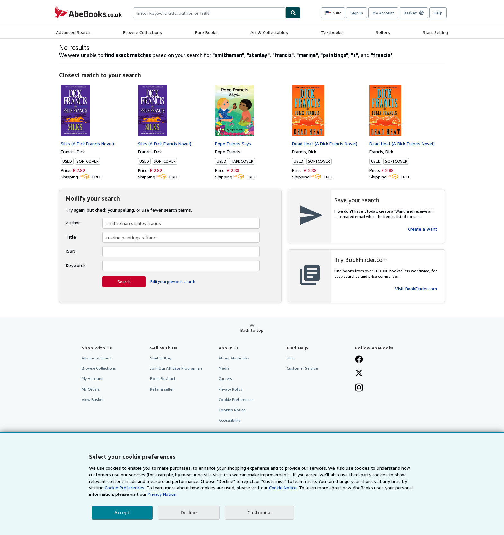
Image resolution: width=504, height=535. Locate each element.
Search (124, 281)
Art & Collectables (269, 32)
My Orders (91, 389)
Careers (225, 378)
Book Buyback (163, 378)
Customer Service (302, 368)
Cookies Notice (232, 409)
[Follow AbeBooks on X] (359, 373)
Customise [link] (259, 512)
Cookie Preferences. (125, 487)
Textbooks (332, 32)
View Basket (93, 399)
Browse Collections (142, 32)
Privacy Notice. (162, 494)
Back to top (252, 330)
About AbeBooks (234, 358)
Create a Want (422, 228)
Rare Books (206, 32)
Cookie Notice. (283, 487)
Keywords (76, 265)
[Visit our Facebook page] (359, 360)
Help (438, 12)
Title (71, 237)
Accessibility (229, 420)
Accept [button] (122, 512)
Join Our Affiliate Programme (176, 368)
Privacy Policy (231, 389)
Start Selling (435, 32)
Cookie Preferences (236, 399)
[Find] (293, 12)
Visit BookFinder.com (416, 288)
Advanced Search (73, 32)
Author (73, 222)
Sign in (356, 12)
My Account (383, 12)
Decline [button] (189, 512)
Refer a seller (162, 389)
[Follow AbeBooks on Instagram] (359, 388)
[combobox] (209, 12)
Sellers (383, 32)
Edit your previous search (172, 281)
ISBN (70, 251)
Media (224, 368)
